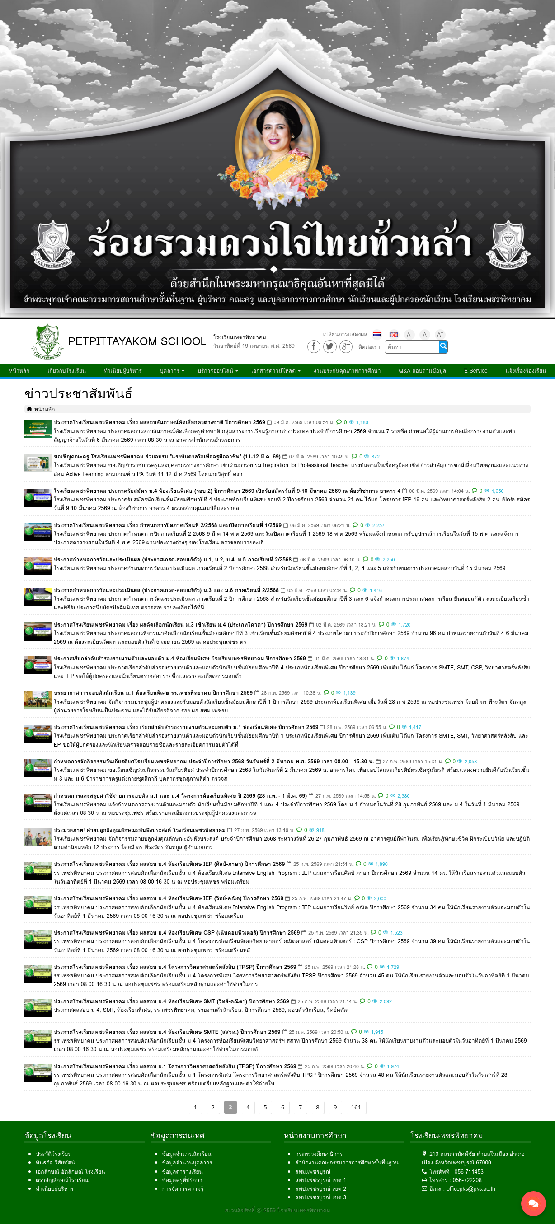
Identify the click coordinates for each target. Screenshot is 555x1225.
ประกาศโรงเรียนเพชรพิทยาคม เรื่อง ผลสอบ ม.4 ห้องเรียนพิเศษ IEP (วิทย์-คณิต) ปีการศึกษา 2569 (168, 898)
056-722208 (467, 1180)
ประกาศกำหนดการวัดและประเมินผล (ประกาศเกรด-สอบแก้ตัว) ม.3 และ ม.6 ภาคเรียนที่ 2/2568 (166, 590)
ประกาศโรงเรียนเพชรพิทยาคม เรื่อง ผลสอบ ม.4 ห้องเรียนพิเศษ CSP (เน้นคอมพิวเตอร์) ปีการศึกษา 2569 (177, 932)
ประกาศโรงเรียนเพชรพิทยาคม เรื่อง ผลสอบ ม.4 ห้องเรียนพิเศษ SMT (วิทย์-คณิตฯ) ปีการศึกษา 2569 (171, 1001)
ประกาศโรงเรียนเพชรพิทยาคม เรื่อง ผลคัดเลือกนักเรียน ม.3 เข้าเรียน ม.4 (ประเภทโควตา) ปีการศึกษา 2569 (180, 624)
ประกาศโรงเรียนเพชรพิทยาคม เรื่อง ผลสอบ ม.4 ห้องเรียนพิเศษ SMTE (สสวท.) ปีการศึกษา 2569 (167, 1032)
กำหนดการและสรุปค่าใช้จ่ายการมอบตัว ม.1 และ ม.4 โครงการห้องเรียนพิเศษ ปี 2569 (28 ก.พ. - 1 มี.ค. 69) (180, 795)
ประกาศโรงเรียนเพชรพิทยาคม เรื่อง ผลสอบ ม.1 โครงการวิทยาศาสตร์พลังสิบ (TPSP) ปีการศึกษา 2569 (175, 1066)
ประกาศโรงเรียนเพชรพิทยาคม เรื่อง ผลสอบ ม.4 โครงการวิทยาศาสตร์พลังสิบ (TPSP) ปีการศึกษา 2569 (175, 967)
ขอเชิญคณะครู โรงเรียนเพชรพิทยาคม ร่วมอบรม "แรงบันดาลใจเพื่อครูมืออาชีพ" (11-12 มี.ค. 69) (167, 456)
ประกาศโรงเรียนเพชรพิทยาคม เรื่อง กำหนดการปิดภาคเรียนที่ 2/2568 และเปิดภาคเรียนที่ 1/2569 (168, 525)
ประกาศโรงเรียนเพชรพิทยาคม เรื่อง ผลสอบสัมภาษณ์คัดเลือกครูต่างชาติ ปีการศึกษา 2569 (159, 422)
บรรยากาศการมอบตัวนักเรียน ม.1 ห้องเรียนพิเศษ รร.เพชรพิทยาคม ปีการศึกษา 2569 (153, 692)
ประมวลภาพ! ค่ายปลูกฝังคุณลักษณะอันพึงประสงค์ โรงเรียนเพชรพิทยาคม (140, 830)
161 (356, 1107)
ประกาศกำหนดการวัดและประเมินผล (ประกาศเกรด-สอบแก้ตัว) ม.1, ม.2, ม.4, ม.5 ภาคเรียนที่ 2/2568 (173, 559)
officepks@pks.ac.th (471, 1188)
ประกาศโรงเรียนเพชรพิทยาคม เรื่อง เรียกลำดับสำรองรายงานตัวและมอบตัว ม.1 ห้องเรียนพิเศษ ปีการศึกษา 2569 (186, 727)
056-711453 (469, 1171)
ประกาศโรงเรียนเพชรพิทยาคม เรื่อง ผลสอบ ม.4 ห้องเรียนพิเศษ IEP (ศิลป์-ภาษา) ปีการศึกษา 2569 (169, 864)
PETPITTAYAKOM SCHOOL (137, 341)
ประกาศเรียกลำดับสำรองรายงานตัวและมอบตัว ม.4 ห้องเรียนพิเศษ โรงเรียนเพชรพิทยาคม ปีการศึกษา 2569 (180, 658)
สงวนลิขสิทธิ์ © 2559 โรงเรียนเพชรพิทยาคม (277, 1210)
